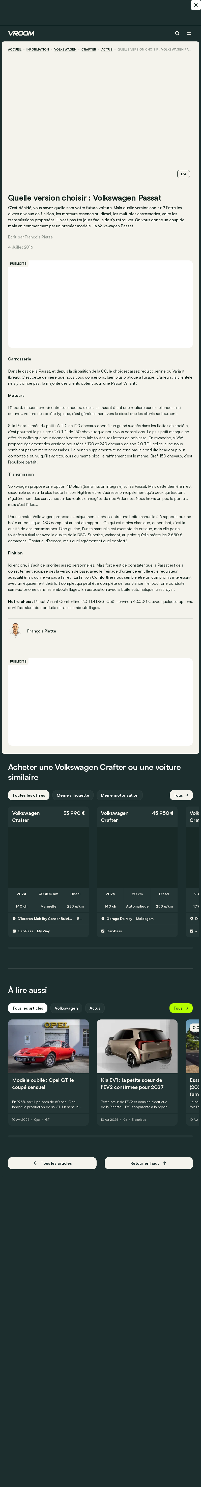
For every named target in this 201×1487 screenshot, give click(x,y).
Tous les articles (27, 1008)
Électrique (139, 1119)
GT (47, 1119)
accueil (14, 49)
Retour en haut (148, 1163)
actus (106, 49)
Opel (37, 1119)
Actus (95, 1008)
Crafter (88, 49)
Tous (181, 795)
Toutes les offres (28, 795)
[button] (48, 817)
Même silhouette (73, 795)
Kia (125, 1119)
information (37, 49)
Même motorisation (119, 795)
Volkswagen (65, 49)
